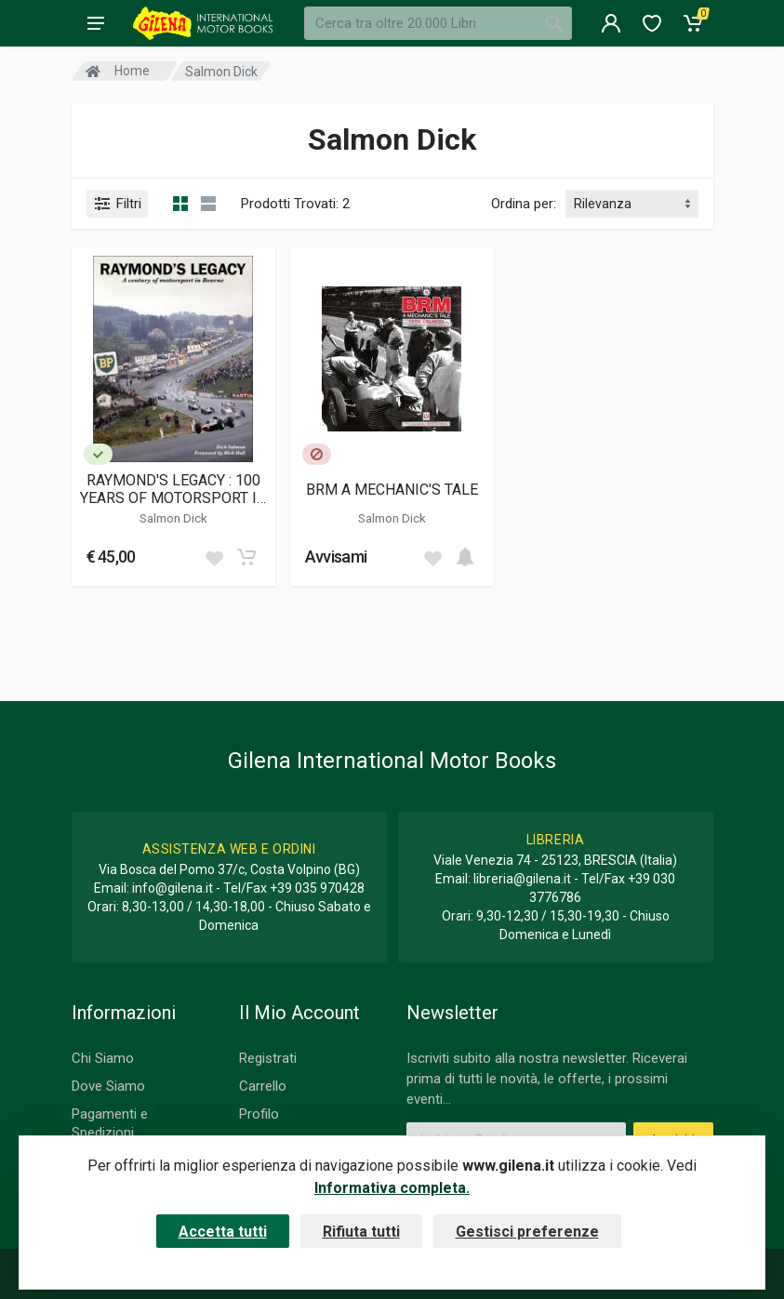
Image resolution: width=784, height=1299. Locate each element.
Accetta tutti (223, 1231)
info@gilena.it (172, 888)
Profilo (259, 1114)
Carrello (262, 1086)
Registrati (268, 1058)
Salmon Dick (173, 517)
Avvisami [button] (335, 556)
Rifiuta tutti (361, 1231)
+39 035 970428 (317, 888)
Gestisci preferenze (527, 1231)
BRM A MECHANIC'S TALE (392, 489)
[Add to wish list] (214, 557)
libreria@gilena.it (522, 878)
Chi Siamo (103, 1058)
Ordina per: (523, 203)
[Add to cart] (246, 557)
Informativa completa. (392, 1188)
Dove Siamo (108, 1086)
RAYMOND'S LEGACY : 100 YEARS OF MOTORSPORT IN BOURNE (173, 489)
